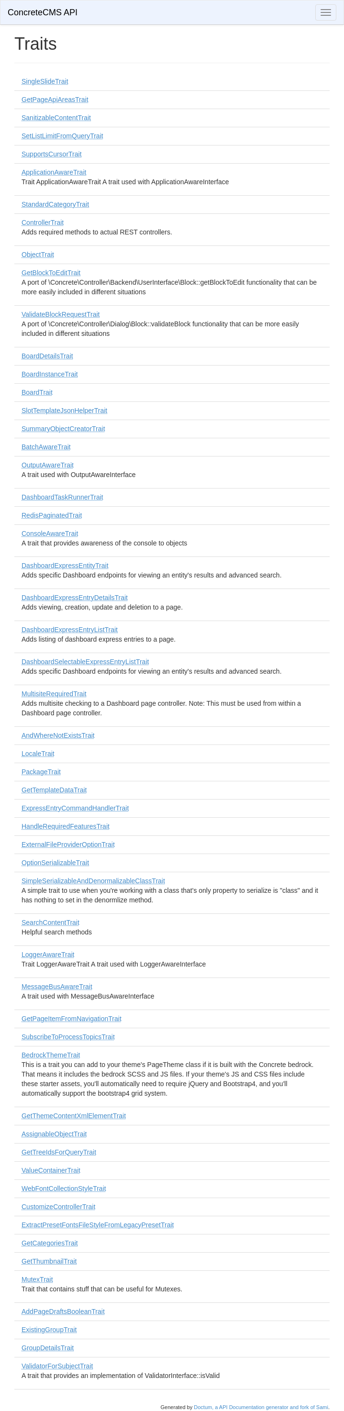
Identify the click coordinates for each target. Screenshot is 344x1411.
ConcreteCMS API (43, 12)
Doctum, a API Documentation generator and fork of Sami (261, 1407)
